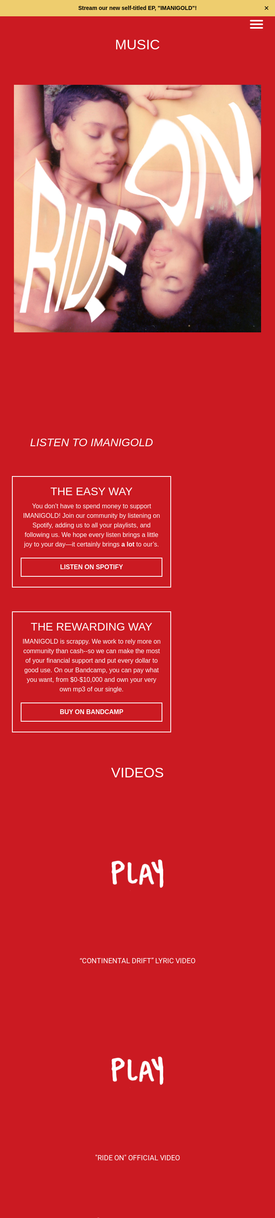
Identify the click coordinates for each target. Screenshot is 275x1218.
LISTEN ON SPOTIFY (91, 567)
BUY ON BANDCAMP (91, 712)
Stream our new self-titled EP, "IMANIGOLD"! (137, 8)
